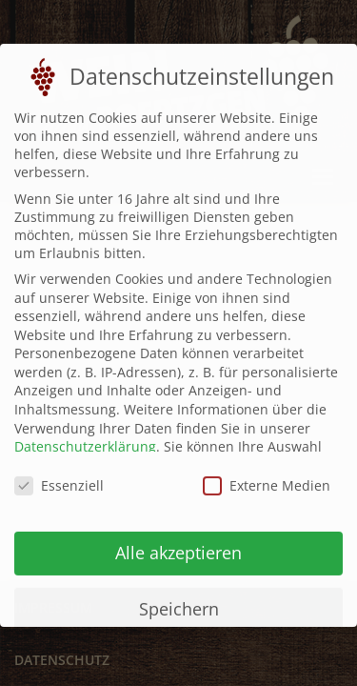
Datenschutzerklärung (85, 438)
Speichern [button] (179, 599)
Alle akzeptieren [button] (178, 543)
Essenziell (59, 477)
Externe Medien (266, 477)
